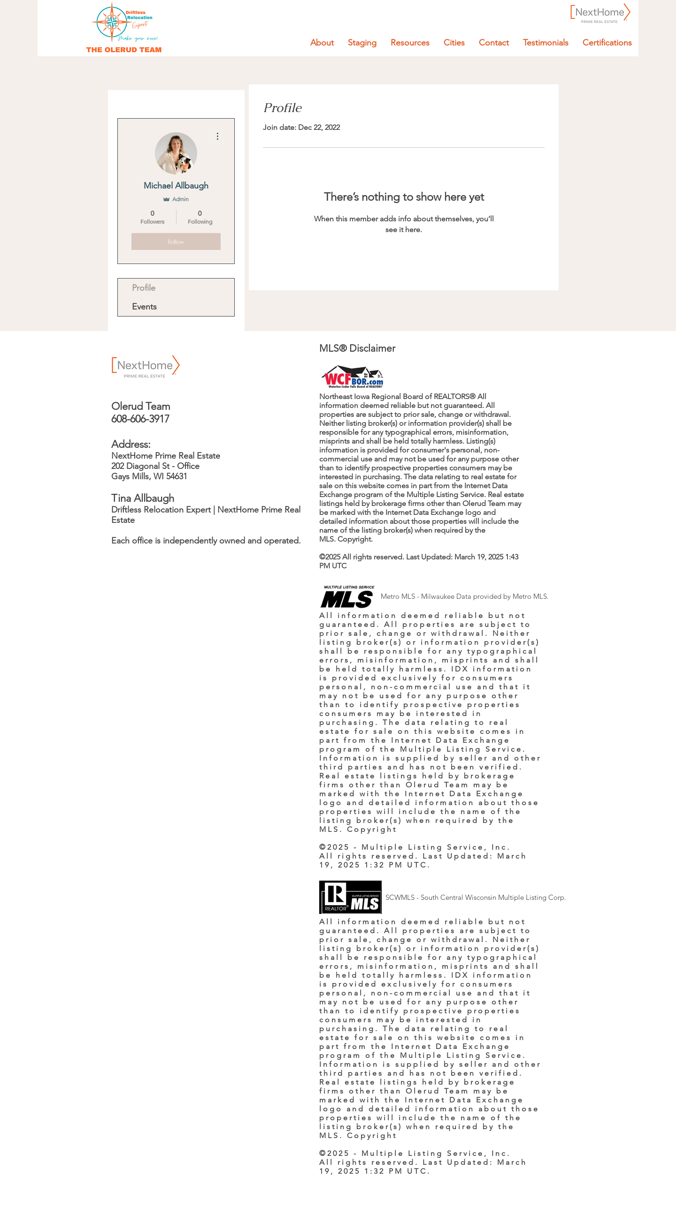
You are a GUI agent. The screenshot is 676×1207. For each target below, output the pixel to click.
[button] (410, 42)
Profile (143, 288)
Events (144, 307)
